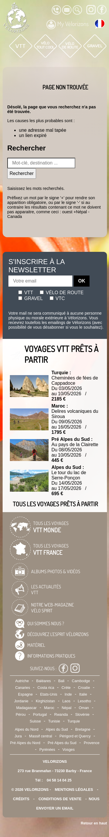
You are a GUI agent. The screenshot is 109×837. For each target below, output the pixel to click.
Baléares (43, 681)
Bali (61, 681)
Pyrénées (47, 749)
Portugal (40, 714)
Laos (66, 701)
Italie (83, 694)
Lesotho (84, 701)
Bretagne (82, 729)
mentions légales (74, 789)
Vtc (57, 298)
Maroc (49, 708)
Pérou (21, 714)
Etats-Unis (48, 694)
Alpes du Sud (57, 729)
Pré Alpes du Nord (25, 743)
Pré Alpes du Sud (62, 743)
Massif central (40, 736)
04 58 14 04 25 (59, 780)
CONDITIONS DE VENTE (59, 799)
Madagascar (26, 708)
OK (81, 280)
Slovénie (82, 714)
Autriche (22, 681)
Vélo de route (61, 292)
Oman (84, 708)
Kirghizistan (45, 701)
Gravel (30, 298)
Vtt (25, 292)
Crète (66, 687)
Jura (18, 736)
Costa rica (45, 687)
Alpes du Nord (26, 729)
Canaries (22, 687)
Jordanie (21, 701)
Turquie (73, 721)
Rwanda (61, 714)
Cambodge (81, 681)
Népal (66, 708)
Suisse (35, 721)
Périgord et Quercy (74, 736)
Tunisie (54, 721)
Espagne (25, 694)
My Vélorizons (68, 24)
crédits (21, 799)
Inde (68, 694)
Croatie (84, 687)
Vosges (68, 749)
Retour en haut (94, 823)
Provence (91, 743)
